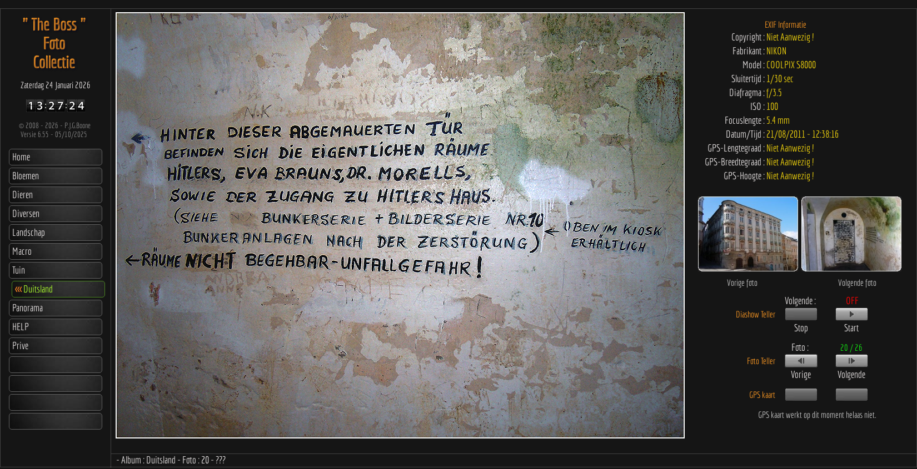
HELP (20, 326)
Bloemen (25, 175)
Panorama (27, 308)
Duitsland (34, 289)
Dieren (22, 194)
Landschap (28, 232)
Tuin (18, 270)
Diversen (25, 213)
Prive (20, 345)
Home (21, 157)
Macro (22, 251)
